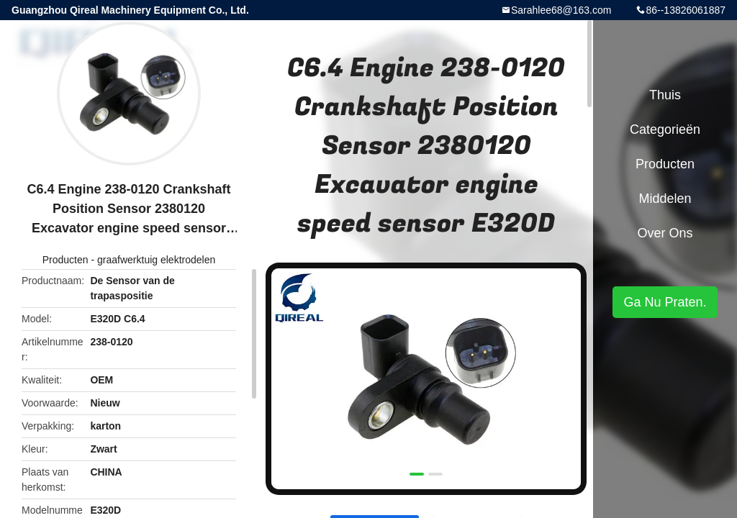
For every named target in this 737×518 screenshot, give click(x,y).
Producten (65, 259)
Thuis (665, 95)
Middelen (664, 198)
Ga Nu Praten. (664, 302)
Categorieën (665, 129)
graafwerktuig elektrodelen (156, 259)
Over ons (664, 233)
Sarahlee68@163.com (561, 10)
